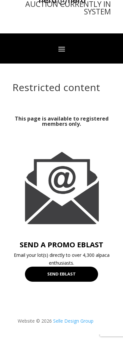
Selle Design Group (73, 321)
